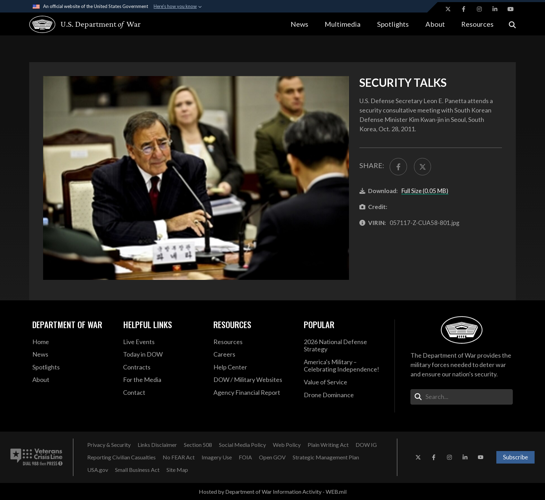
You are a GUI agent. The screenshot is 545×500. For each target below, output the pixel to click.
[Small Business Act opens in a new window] (137, 470)
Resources (477, 24)
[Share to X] (422, 166)
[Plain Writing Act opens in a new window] (328, 445)
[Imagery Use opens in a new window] (216, 457)
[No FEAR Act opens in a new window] (178, 457)
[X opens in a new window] (448, 9)
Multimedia (342, 24)
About (435, 24)
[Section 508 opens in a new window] (197, 445)
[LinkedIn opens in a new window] (495, 9)
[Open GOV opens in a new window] (272, 457)
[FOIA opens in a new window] (245, 457)
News (299, 24)
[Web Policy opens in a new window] (286, 445)
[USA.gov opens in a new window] (98, 470)
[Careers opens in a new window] (253, 354)
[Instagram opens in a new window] (479, 9)
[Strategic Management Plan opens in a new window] (326, 457)
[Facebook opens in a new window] (463, 9)
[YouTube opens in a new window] (510, 9)
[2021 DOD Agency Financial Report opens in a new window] (253, 392)
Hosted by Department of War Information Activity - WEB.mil (273, 491)
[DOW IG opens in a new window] (366, 445)
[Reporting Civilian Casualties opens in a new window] (121, 457)
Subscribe (515, 457)
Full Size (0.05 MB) (424, 190)
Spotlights (393, 24)
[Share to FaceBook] (398, 166)
